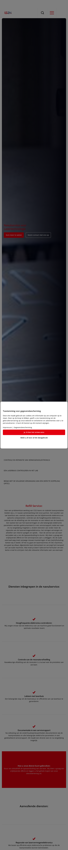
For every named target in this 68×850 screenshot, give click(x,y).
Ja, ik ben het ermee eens (34, 432)
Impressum (7, 427)
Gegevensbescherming (23, 427)
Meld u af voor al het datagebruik (34, 438)
